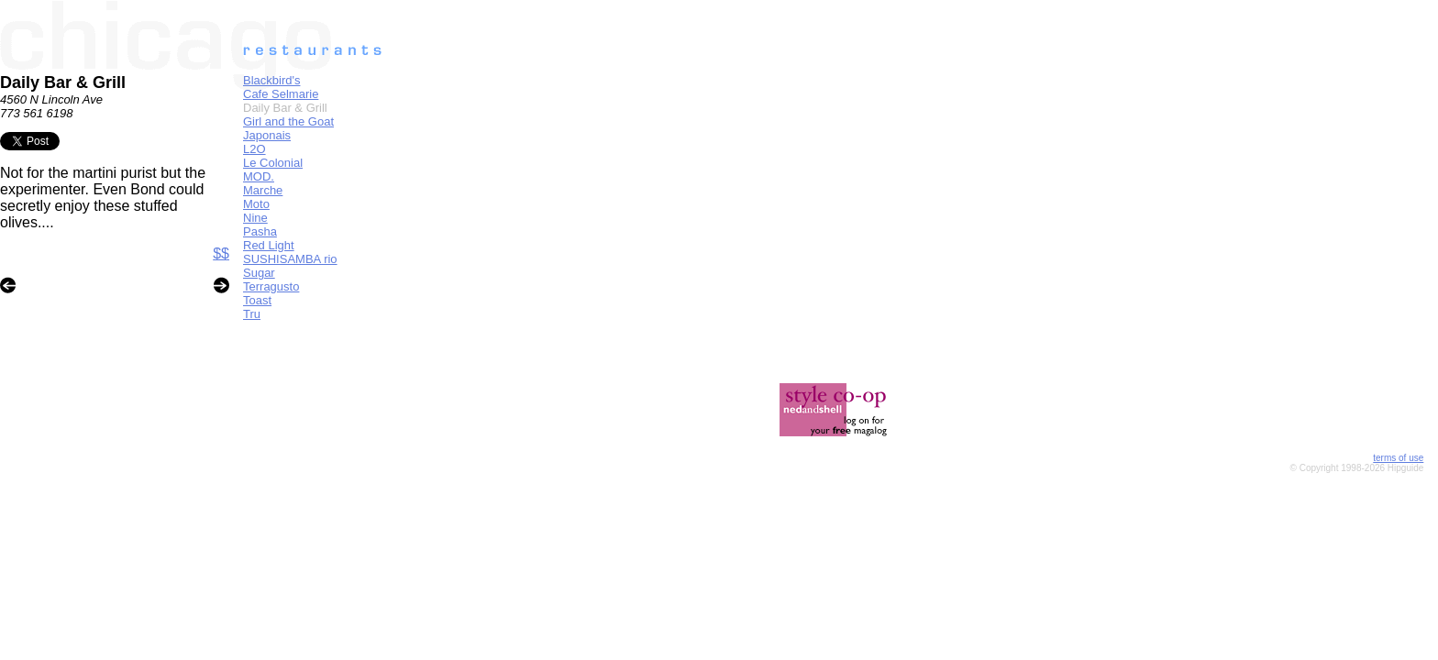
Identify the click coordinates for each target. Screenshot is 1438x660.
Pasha (260, 231)
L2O (254, 149)
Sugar (259, 273)
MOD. (258, 176)
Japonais (267, 135)
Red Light (268, 245)
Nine (255, 218)
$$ (221, 253)
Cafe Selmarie (280, 94)
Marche (262, 190)
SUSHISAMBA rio (290, 259)
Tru (251, 314)
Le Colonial (273, 163)
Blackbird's (271, 80)
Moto (256, 204)
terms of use (1398, 458)
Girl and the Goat (288, 121)
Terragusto (271, 286)
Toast (257, 300)
